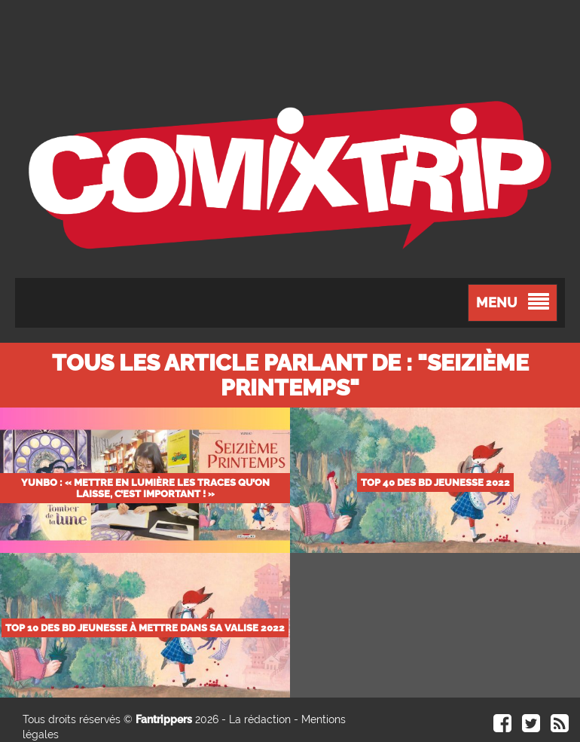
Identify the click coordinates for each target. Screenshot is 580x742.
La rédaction (260, 719)
